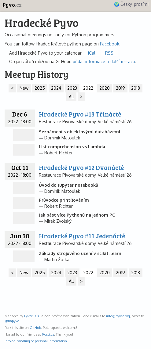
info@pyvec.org (118, 316)
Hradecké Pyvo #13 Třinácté (80, 114)
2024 (56, 88)
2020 (104, 88)
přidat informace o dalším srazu (104, 61)
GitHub (35, 327)
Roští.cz (48, 334)
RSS (109, 53)
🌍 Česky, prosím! (131, 4)
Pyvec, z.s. (32, 316)
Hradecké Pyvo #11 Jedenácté (82, 235)
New (24, 88)
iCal (91, 53)
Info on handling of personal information (36, 341)
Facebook (109, 43)
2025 (40, 88)
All (71, 96)
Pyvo (12, 4)
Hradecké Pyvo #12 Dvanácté (81, 167)
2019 (120, 88)
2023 (72, 88)
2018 (135, 88)
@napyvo (12, 320)
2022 (88, 88)
